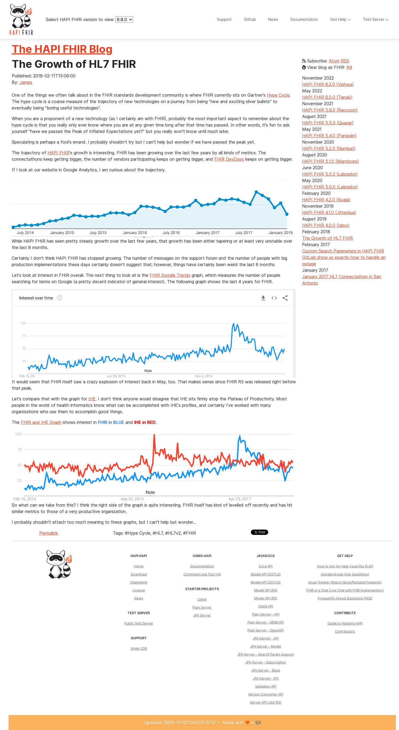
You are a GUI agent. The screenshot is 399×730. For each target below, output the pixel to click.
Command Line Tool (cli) (202, 574)
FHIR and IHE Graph (41, 422)
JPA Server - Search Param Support (265, 654)
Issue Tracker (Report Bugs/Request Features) (345, 582)
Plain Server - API (265, 614)
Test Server (376, 19)
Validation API (265, 686)
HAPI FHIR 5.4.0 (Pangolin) (329, 135)
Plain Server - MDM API (265, 622)
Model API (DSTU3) (266, 582)
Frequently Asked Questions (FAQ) (345, 598)
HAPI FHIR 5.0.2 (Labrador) (330, 174)
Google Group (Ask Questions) (345, 574)
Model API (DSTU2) (266, 574)
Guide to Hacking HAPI (345, 623)
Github (250, 19)
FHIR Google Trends (170, 275)
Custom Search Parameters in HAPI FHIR (343, 251)
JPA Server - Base (265, 670)
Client (202, 599)
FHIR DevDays (229, 159)
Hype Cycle (278, 95)
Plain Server (202, 607)
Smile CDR (139, 648)
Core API (265, 566)
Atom (334, 61)
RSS (345, 61)
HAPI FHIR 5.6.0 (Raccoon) (330, 110)
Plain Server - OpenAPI (265, 630)
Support (224, 19)
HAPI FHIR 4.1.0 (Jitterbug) (329, 212)
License (138, 590)
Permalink (48, 533)
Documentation (304, 19)
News (273, 19)
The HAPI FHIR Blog (62, 49)
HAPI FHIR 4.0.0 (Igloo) (326, 225)
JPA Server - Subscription (265, 662)
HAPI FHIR (58, 152)
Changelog (138, 582)
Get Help (340, 19)
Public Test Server (138, 623)
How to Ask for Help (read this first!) (345, 566)
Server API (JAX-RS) (265, 702)
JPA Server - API (266, 638)
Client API (265, 606)
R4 (349, 67)
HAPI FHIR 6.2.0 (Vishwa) (328, 84)
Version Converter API (265, 694)
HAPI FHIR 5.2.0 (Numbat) (328, 148)
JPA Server (202, 615)
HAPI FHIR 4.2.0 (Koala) (326, 199)
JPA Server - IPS (266, 678)
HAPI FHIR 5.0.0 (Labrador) (330, 187)
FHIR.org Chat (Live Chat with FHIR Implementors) (345, 590)
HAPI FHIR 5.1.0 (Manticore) (330, 161)
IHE (92, 398)
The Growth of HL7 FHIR (327, 238)
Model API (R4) (265, 590)
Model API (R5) (265, 598)
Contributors (345, 631)
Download (139, 574)
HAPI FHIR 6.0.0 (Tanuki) (327, 97)
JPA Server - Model (265, 646)
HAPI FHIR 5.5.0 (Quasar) (328, 122)
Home (139, 566)
